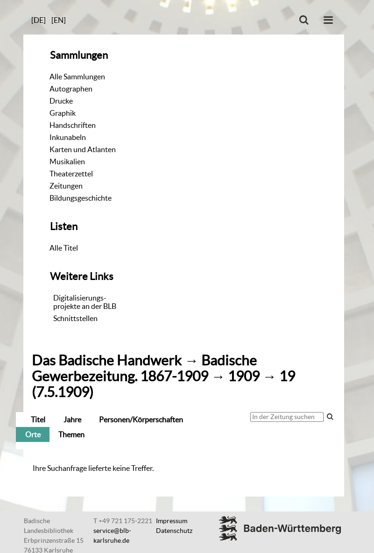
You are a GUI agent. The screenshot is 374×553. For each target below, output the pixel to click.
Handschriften (72, 125)
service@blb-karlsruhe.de (112, 535)
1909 (244, 376)
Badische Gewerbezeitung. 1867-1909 (144, 368)
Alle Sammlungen (77, 76)
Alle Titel (63, 248)
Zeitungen (66, 186)
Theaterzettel (71, 173)
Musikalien (67, 161)
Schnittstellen (75, 318)
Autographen (70, 88)
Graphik (62, 113)
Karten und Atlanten (82, 149)
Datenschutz (174, 530)
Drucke (61, 101)
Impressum (171, 521)
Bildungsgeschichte (80, 198)
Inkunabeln (67, 137)
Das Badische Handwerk (107, 360)
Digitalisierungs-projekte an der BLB (84, 302)
